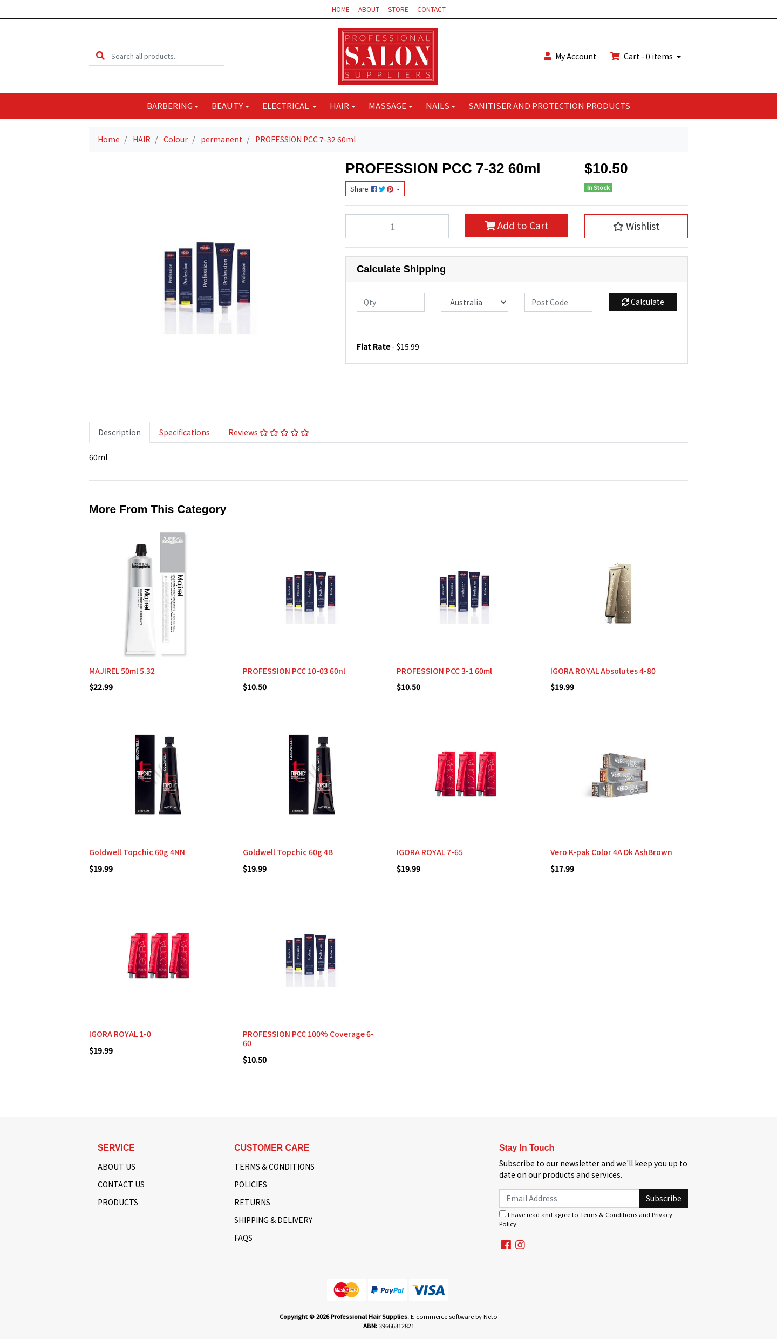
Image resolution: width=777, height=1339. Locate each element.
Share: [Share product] (372, 189)
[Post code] (558, 302)
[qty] (391, 302)
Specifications (184, 432)
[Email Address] (569, 1198)
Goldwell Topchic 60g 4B (288, 851)
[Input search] (167, 55)
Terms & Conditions (608, 1214)
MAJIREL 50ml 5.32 (122, 670)
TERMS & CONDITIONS (274, 1166)
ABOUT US (116, 1166)
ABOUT (368, 8)
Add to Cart (517, 225)
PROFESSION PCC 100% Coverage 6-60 (308, 1038)
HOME (341, 8)
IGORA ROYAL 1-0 (120, 1033)
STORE (398, 8)
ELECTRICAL (286, 105)
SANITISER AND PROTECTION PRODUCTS (549, 105)
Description (119, 432)
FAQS (243, 1237)
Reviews (268, 432)
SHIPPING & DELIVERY (273, 1219)
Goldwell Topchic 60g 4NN (137, 851)
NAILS (437, 105)
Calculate (643, 301)
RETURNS (252, 1202)
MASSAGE (387, 105)
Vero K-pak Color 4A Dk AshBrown (611, 851)
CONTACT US (121, 1184)
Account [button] (570, 56)
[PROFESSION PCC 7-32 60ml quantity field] (397, 226)
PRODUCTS (118, 1202)
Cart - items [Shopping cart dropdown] (642, 56)
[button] (636, 226)
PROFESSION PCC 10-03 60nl (294, 670)
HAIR (339, 105)
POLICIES (250, 1184)
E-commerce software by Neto (454, 1316)
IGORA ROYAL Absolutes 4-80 (603, 670)
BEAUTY (227, 105)
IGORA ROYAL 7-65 (430, 851)
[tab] (119, 432)
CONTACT (431, 8)
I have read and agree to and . (585, 1219)
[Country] (475, 302)
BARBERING (170, 105)
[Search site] (100, 55)
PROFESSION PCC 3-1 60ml (444, 670)
